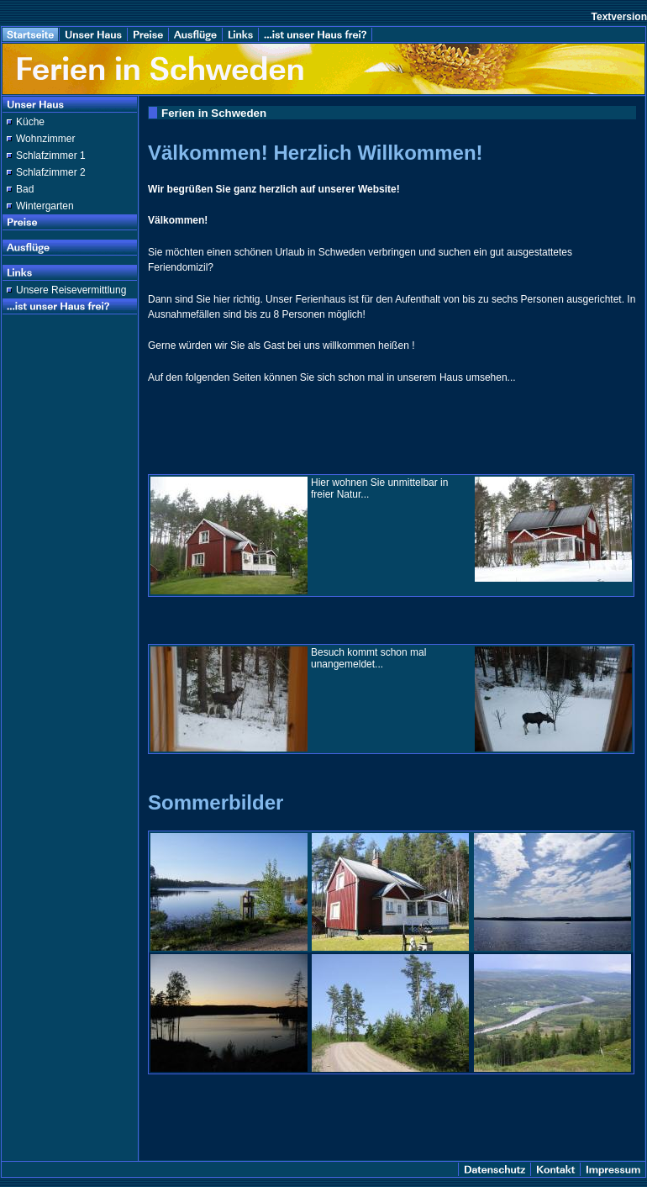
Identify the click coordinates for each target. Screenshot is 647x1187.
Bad (25, 189)
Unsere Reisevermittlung (71, 290)
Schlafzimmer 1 (51, 155)
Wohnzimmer (45, 139)
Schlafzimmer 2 (51, 172)
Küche (30, 122)
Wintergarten (45, 206)
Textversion (619, 17)
